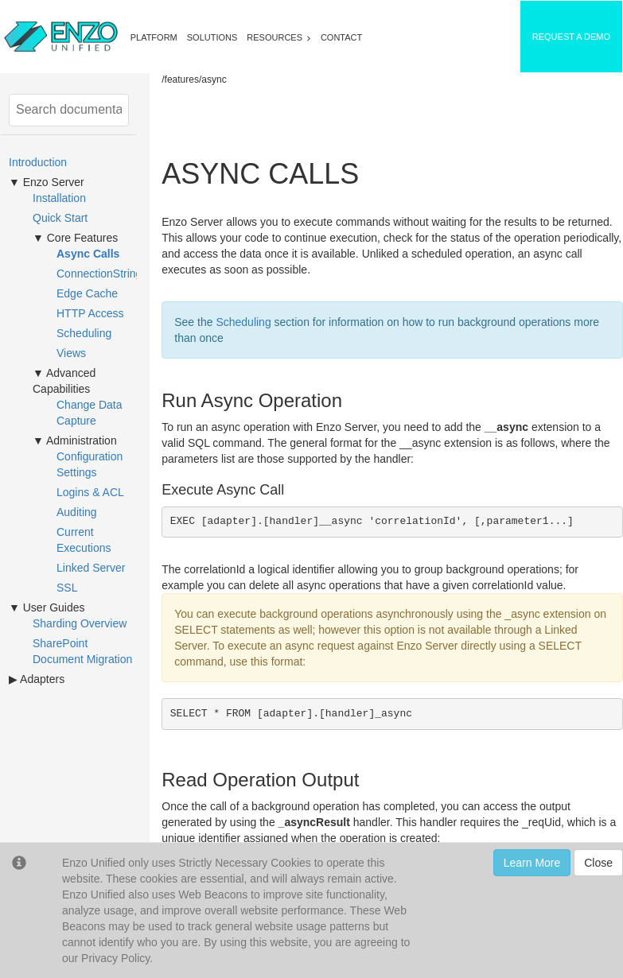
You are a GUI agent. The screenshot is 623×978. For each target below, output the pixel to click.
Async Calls (87, 253)
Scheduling (83, 333)
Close (598, 862)
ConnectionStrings (101, 273)
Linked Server (90, 567)
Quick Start (60, 218)
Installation (59, 198)
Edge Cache (87, 293)
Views (71, 353)
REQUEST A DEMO (571, 36)
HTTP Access (90, 313)
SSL (66, 587)
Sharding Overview (80, 623)
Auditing (76, 512)
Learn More (532, 862)
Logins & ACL (90, 492)
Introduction (38, 162)
